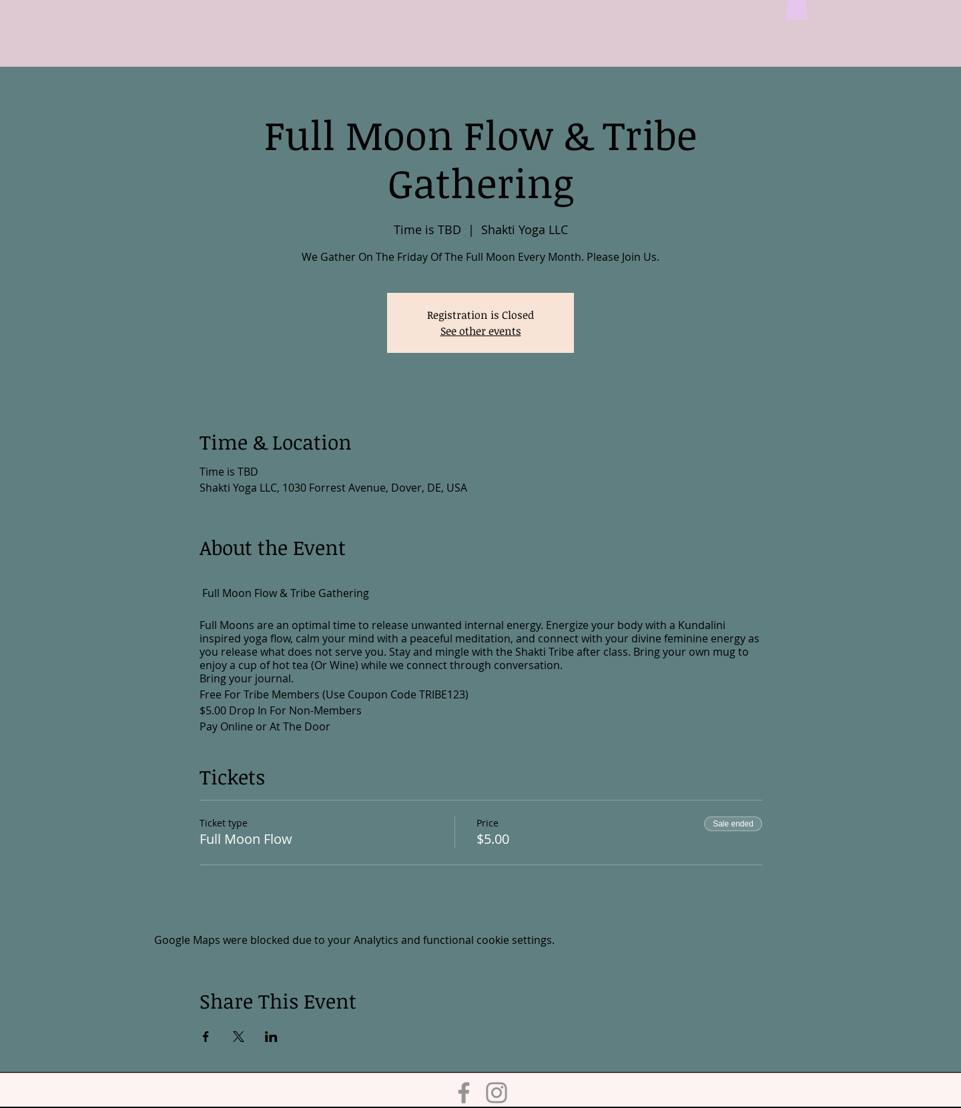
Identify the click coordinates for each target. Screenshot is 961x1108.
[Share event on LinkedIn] (271, 1036)
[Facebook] (464, 1093)
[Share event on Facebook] (206, 1036)
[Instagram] (497, 1093)
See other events (480, 331)
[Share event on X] (238, 1036)
